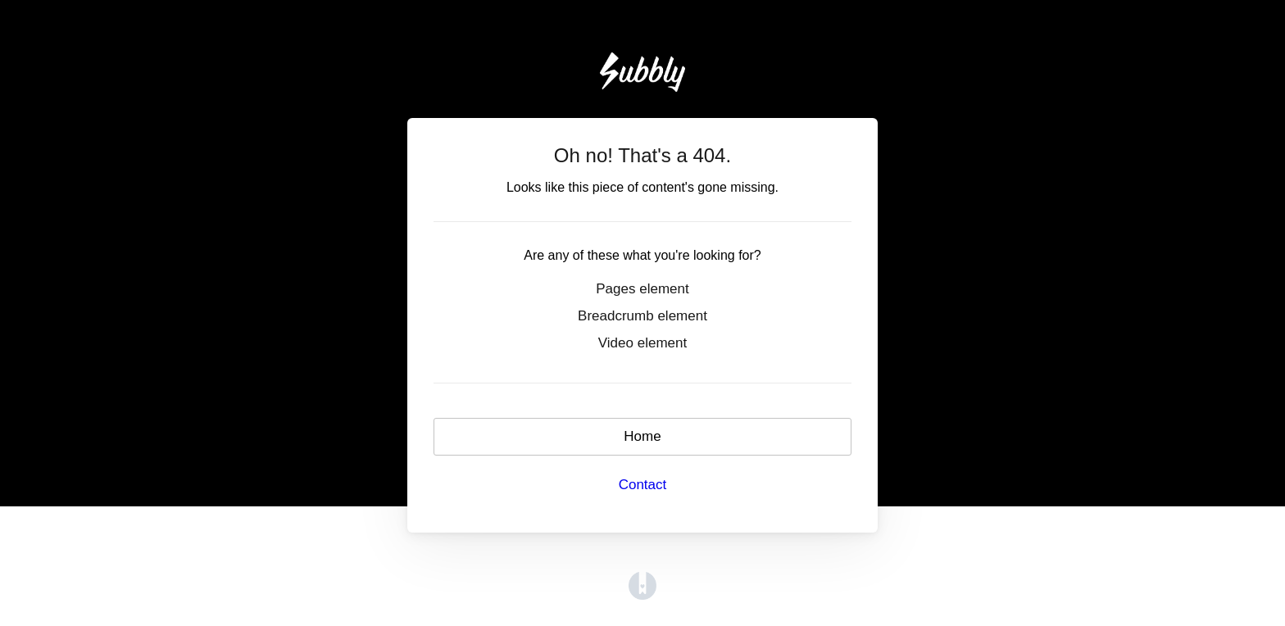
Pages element (642, 289)
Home (642, 436)
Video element (642, 343)
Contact (643, 484)
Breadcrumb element (642, 316)
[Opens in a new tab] (642, 585)
